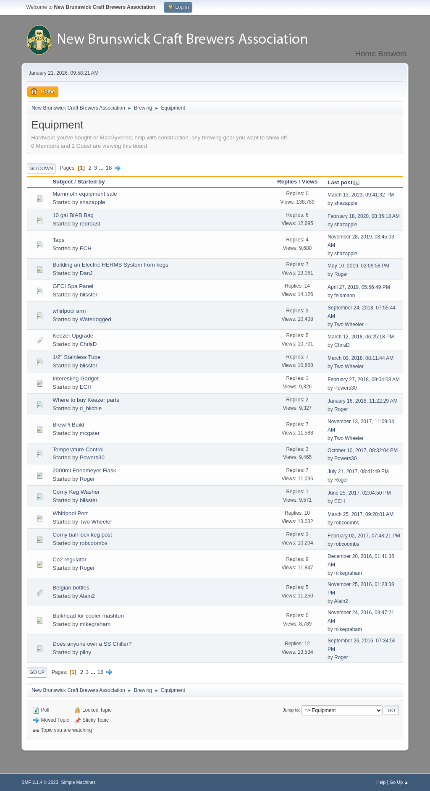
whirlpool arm (69, 311)
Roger (341, 274)
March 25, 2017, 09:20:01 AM (360, 514)
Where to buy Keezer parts (85, 400)
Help (380, 782)
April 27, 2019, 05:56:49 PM (359, 287)
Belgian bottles (70, 587)
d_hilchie (91, 408)
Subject (62, 181)
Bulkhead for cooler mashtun (88, 616)
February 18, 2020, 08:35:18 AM (364, 216)
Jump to (291, 709)
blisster (88, 294)
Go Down (41, 168)
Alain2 (87, 596)
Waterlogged (95, 319)
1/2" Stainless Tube (76, 357)
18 (109, 168)
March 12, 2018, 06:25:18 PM (361, 337)
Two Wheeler (349, 324)
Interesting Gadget (75, 378)
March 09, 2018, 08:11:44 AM (360, 358)
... (102, 168)
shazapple (92, 202)
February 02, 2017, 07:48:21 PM (364, 536)
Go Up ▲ (399, 782)
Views (310, 181)
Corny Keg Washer (76, 492)
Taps (58, 240)
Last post (344, 182)
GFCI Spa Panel (72, 286)
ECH (86, 248)
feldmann (344, 296)
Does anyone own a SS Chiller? (91, 644)
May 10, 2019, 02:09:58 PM (358, 266)
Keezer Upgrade (72, 336)
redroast (90, 223)
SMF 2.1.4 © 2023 (39, 782)
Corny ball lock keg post (82, 535)
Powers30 (345, 388)
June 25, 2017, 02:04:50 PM (359, 493)
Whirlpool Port (70, 513)
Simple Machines (78, 782)
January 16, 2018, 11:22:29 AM (363, 401)
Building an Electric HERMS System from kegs (110, 265)
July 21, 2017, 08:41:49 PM (358, 471)
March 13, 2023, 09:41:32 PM (361, 195)
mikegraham (348, 573)
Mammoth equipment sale (84, 194)
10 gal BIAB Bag (73, 215)
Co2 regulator (69, 559)
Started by (91, 181)
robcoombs (346, 523)
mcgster (90, 433)
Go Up (37, 672)
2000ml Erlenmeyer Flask (84, 470)
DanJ (86, 273)
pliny (85, 652)
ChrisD (88, 344)
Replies (287, 181)
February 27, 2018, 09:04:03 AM (364, 379)
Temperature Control (78, 449)
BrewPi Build (68, 425)
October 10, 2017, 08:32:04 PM (363, 450)
